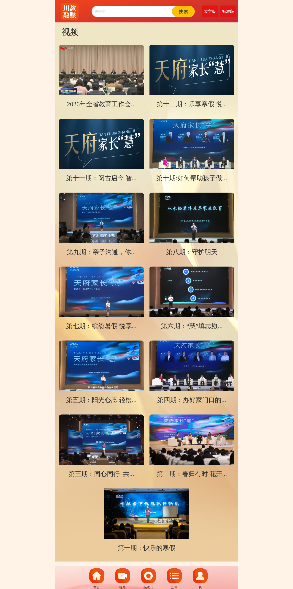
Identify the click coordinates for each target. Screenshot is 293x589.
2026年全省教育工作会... (101, 104)
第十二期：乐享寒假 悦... (192, 104)
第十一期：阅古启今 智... (101, 178)
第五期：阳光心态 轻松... (101, 400)
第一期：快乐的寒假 (146, 547)
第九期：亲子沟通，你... (101, 252)
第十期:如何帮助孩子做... (191, 178)
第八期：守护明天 (191, 252)
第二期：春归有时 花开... (192, 473)
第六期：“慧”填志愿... (192, 326)
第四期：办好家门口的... (191, 400)
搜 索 (183, 11)
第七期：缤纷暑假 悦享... (101, 326)
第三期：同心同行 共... (101, 473)
